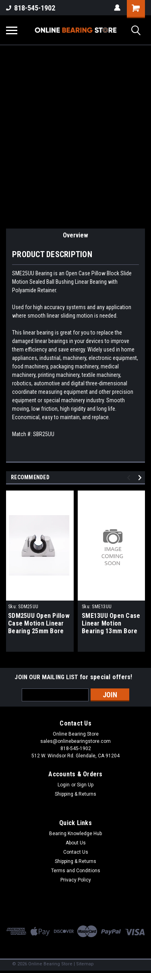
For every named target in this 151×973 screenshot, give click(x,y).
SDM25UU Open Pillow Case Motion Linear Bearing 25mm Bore (39, 623)
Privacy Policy (75, 880)
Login (64, 785)
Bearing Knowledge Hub (75, 833)
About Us (76, 843)
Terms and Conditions (75, 870)
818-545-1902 (30, 8)
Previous (130, 477)
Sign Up (85, 785)
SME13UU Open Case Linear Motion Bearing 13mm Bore (111, 623)
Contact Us (75, 852)
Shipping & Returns (75, 794)
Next (141, 477)
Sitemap (85, 964)
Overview (75, 235)
